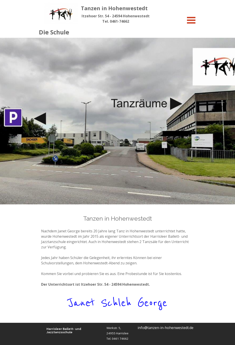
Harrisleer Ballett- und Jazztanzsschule (64, 330)
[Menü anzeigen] (191, 20)
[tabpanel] (116, 18)
